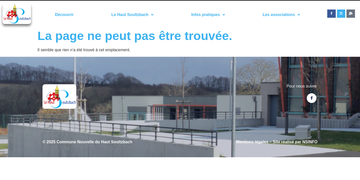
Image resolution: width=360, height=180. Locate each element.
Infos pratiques (208, 14)
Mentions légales (252, 142)
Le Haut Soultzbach (132, 14)
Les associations (281, 14)
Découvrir (64, 14)
